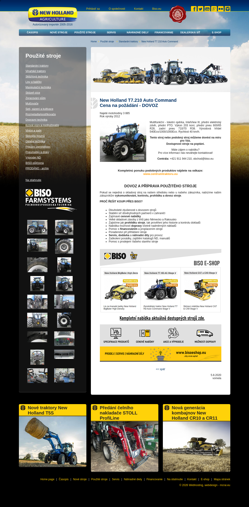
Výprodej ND (33, 157)
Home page (47, 479)
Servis (111, 32)
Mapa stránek (222, 479)
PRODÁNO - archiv (37, 168)
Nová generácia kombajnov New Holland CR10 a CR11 (195, 413)
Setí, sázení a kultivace (39, 109)
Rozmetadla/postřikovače (41, 114)
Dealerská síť (190, 32)
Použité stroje (85, 32)
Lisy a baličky (34, 82)
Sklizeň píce (33, 92)
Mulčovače (32, 103)
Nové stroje (58, 32)
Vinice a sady (34, 130)
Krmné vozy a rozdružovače (42, 125)
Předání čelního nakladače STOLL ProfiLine (118, 413)
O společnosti (117, 8)
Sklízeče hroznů (35, 136)
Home (94, 41)
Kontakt (138, 8)
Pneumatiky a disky (37, 152)
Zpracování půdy (36, 98)
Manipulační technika (38, 87)
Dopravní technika (36, 119)
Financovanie (164, 32)
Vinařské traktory (36, 71)
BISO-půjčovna (35, 163)
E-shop (216, 32)
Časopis (32, 32)
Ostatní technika (35, 141)
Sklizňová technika (37, 76)
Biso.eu (156, 8)
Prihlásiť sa (93, 8)
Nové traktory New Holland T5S (47, 410)
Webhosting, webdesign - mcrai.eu (209, 485)
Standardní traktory (128, 41)
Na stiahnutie (33, 180)
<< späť (160, 369)
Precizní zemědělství (38, 146)
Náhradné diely (137, 32)
